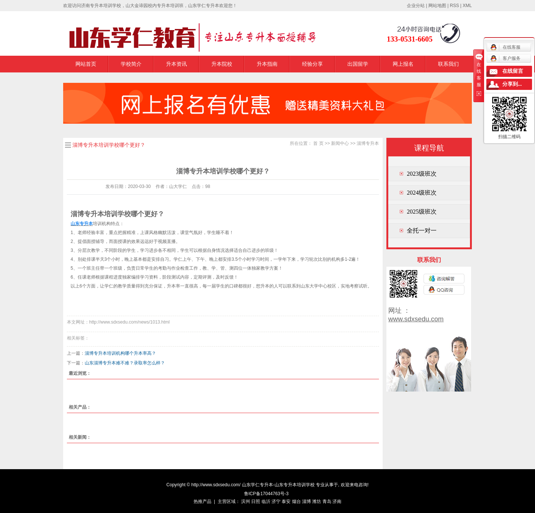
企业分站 (416, 5)
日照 (255, 501)
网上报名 (403, 64)
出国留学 (357, 64)
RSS (454, 5)
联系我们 (448, 64)
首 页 (318, 143)
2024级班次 (422, 192)
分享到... (512, 84)
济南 (337, 501)
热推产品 (202, 501)
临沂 (266, 501)
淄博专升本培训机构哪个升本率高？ (120, 353)
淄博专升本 (368, 143)
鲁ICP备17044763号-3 (266, 493)
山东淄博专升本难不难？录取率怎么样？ (125, 363)
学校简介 (131, 64)
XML (467, 5)
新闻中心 (340, 143)
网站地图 (437, 5)
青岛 (326, 501)
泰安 (286, 501)
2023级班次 (422, 174)
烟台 (296, 501)
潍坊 (316, 501)
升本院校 (221, 64)
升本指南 (267, 64)
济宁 (276, 501)
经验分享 (312, 64)
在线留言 (512, 71)
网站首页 (85, 64)
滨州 (245, 501)
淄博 (306, 501)
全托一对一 (422, 230)
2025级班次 (422, 211)
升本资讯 (176, 64)
